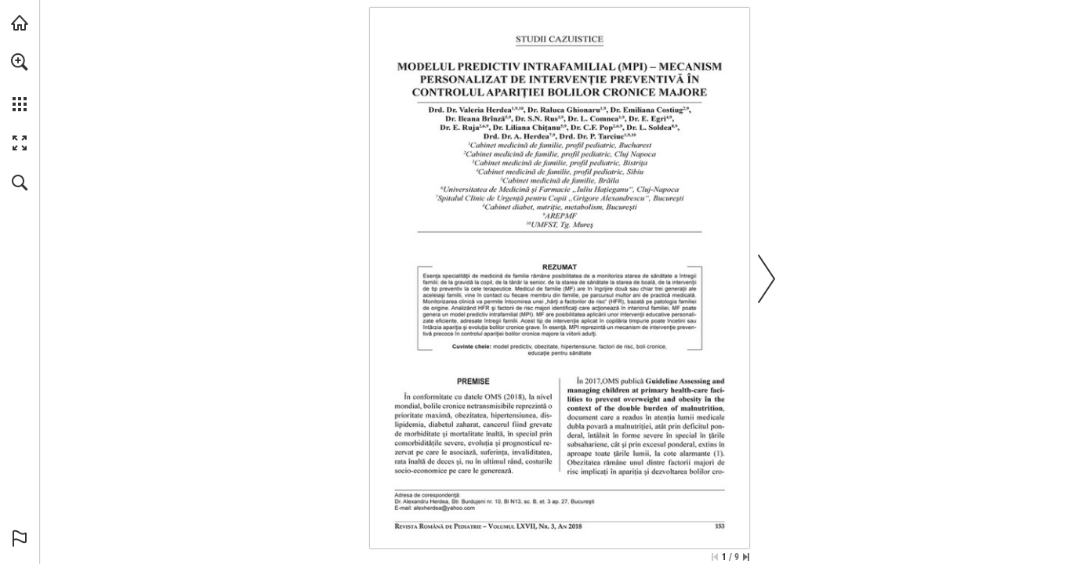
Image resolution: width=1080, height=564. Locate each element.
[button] (19, 61)
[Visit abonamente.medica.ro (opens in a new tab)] (19, 22)
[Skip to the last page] (746, 557)
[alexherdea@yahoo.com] (444, 508)
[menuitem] (19, 82)
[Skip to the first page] (715, 557)
